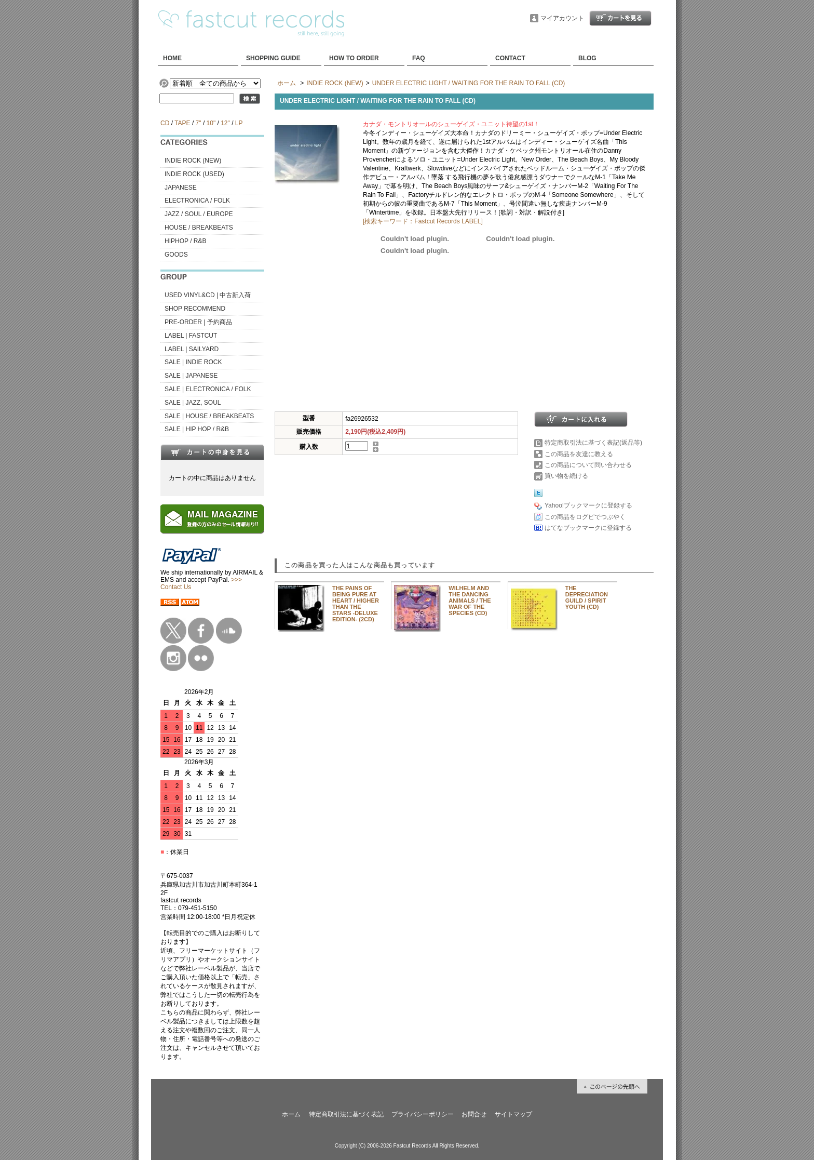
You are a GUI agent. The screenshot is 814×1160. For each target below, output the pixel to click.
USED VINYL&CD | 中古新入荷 (208, 295)
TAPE (182, 123)
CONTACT (510, 58)
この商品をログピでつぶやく (585, 517)
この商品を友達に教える (579, 454)
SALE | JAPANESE (191, 375)
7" (198, 123)
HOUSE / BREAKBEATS (199, 227)
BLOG (587, 58)
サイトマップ (513, 1114)
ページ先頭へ (612, 1086)
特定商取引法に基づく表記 (346, 1114)
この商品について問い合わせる (588, 465)
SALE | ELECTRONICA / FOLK (208, 389)
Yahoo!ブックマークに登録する (588, 505)
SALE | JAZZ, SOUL (193, 402)
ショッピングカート (620, 18)
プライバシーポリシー (422, 1114)
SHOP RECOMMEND (195, 308)
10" (211, 123)
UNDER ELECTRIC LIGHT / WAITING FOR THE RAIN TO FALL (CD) (468, 83)
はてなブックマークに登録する (588, 527)
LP (238, 123)
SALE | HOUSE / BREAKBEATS (209, 416)
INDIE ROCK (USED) (194, 174)
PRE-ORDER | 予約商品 (198, 322)
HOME (172, 58)
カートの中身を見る (212, 452)
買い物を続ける (566, 475)
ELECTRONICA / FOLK (197, 200)
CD (164, 123)
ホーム (286, 83)
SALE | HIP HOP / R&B (197, 429)
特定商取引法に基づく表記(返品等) (593, 442)
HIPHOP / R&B (185, 241)
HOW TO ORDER (354, 58)
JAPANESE (181, 187)
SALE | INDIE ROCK (193, 362)
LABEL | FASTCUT (191, 335)
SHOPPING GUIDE (273, 58)
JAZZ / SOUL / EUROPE (199, 214)
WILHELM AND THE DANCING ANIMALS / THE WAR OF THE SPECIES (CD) (470, 600)
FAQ (418, 58)
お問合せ (474, 1114)
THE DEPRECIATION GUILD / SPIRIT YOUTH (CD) (586, 597)
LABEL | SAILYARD (192, 349)
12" (225, 123)
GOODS (176, 254)
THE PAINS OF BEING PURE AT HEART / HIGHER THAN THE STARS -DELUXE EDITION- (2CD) (355, 603)
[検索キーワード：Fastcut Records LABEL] (423, 221)
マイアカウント (562, 18)
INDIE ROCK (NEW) (193, 160)
